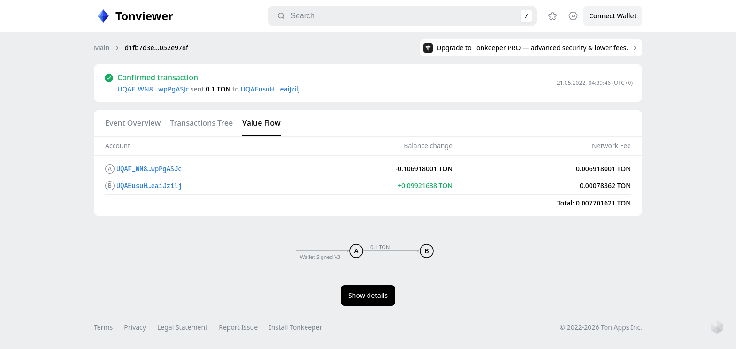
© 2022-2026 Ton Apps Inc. (601, 327)
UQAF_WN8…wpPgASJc (153, 88)
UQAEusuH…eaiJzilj (269, 88)
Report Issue (238, 327)
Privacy (135, 327)
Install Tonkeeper (295, 327)
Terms (103, 327)
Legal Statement (182, 327)
